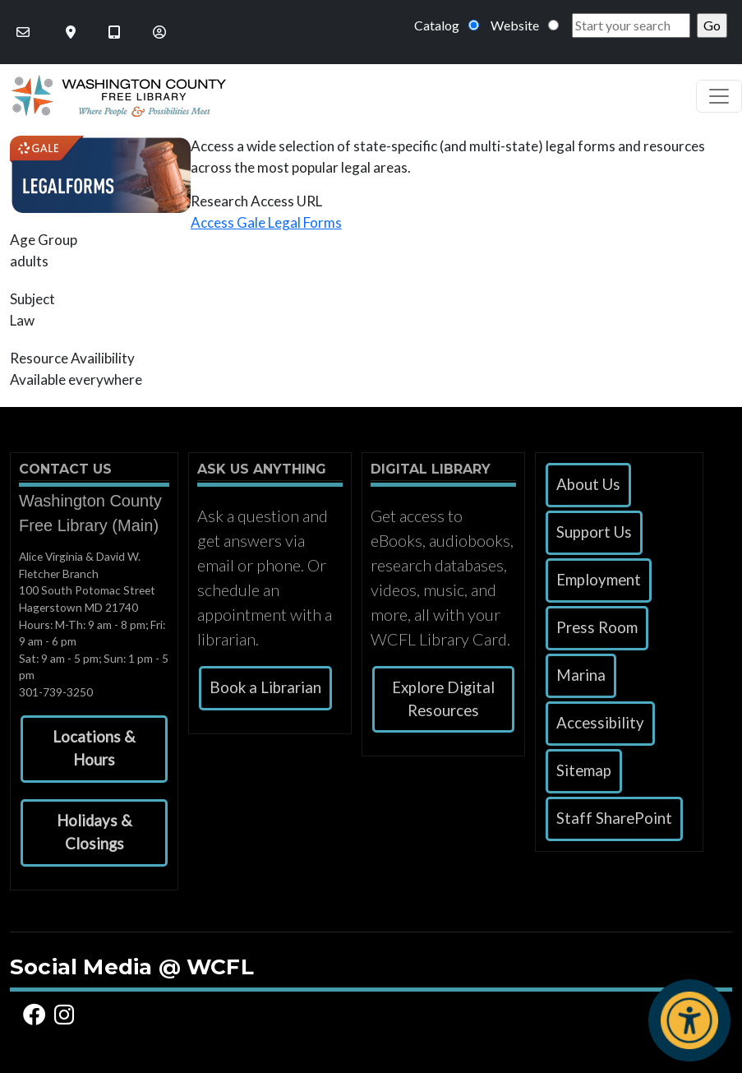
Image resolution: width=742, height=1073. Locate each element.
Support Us (594, 532)
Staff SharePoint (614, 818)
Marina (581, 675)
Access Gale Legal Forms (266, 222)
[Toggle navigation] (719, 96)
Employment (598, 580)
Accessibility (600, 723)
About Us (588, 484)
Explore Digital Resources (443, 698)
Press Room (597, 627)
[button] (94, 749)
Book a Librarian (265, 687)
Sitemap (583, 770)
